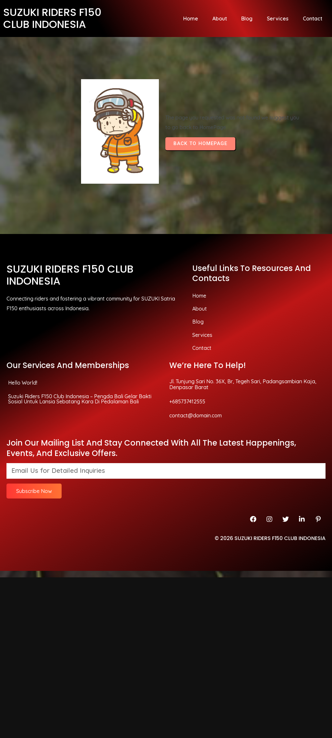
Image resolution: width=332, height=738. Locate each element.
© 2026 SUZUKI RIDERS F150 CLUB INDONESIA (270, 443)
